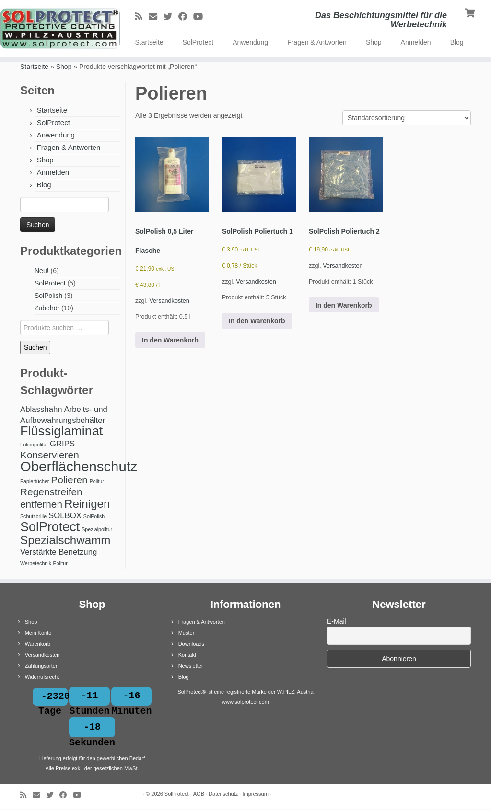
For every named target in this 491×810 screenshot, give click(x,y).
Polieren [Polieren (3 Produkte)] (69, 479)
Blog (457, 42)
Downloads (191, 644)
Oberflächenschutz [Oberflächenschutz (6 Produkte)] (79, 466)
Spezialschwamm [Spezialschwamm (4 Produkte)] (65, 540)
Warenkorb (37, 644)
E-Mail (336, 621)
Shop (374, 42)
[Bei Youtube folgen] (201, 17)
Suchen (35, 347)
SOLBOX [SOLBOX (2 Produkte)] (65, 515)
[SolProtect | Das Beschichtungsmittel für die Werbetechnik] (57, 29)
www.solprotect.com (245, 702)
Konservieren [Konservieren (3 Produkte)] (49, 454)
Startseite (149, 42)
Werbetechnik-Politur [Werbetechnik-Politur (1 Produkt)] (44, 563)
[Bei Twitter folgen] (171, 17)
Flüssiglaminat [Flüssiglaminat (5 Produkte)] (61, 431)
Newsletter (190, 666)
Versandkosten (169, 300)
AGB (198, 795)
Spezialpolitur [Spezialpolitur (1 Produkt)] (97, 529)
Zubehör (47, 308)
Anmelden (416, 42)
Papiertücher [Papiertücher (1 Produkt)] (34, 481)
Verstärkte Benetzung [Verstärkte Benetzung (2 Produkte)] (58, 552)
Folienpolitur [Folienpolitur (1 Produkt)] (34, 444)
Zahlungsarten (41, 666)
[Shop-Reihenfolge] (406, 117)
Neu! (42, 270)
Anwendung (250, 42)
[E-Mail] (156, 17)
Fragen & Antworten (317, 42)
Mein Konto (38, 633)
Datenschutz (223, 795)
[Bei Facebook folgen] (185, 17)
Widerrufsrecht (42, 677)
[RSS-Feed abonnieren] (142, 17)
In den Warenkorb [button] (170, 340)
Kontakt (187, 655)
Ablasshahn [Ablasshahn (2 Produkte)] (41, 409)
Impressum (255, 795)
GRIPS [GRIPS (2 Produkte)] (62, 443)
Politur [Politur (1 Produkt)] (97, 481)
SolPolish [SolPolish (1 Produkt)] (94, 516)
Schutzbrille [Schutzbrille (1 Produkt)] (33, 516)
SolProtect (198, 42)
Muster (186, 633)
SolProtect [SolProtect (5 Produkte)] (50, 527)
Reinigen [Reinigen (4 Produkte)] (87, 503)
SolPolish (48, 295)
